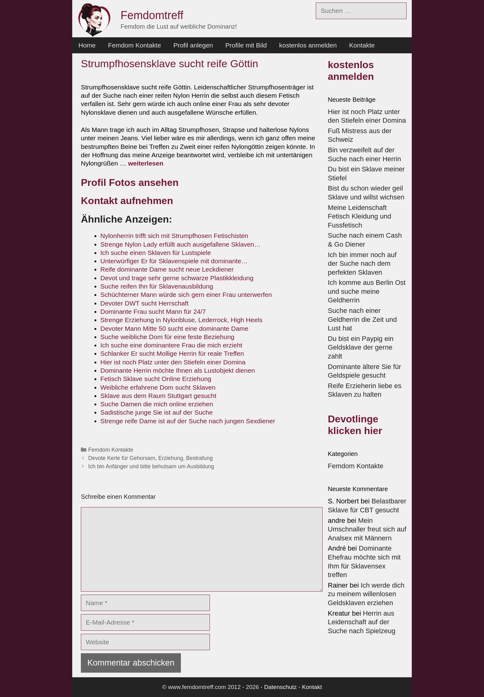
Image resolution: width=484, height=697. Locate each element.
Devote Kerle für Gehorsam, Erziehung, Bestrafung (150, 458)
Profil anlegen (193, 45)
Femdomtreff (152, 15)
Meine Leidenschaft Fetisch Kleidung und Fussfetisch (359, 216)
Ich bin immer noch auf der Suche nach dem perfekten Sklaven (362, 263)
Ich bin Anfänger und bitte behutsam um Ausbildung (151, 466)
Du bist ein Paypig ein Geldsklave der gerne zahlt (361, 347)
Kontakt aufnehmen (127, 200)
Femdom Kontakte (134, 45)
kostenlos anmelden (308, 45)
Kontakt (312, 687)
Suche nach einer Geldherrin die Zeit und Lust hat (362, 319)
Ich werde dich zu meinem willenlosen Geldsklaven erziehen (366, 594)
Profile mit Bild (246, 45)
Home (87, 45)
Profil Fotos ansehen (131, 182)
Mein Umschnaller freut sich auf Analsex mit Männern (367, 529)
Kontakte (362, 45)
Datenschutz (280, 687)
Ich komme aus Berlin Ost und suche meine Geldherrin (367, 291)
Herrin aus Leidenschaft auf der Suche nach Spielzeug (361, 622)
